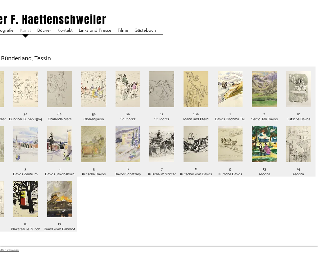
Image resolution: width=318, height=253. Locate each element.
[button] (25, 94)
